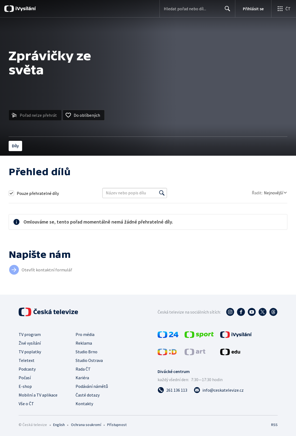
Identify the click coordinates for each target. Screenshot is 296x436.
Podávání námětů (92, 386)
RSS (274, 424)
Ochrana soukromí (86, 424)
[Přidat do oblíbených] (84, 115)
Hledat (226, 10)
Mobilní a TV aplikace (38, 395)
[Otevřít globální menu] (283, 8)
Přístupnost (117, 424)
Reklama (84, 343)
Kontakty (84, 403)
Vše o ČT (26, 403)
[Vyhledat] (162, 193)
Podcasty (27, 369)
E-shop (25, 386)
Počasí (25, 377)
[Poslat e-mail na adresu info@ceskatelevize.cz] (219, 390)
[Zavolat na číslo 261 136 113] (172, 390)
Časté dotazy (88, 395)
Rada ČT (83, 369)
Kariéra (82, 377)
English (59, 424)
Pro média (85, 334)
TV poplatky (30, 351)
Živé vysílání (30, 343)
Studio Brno (86, 351)
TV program (30, 334)
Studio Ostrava (89, 360)
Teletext (27, 360)
